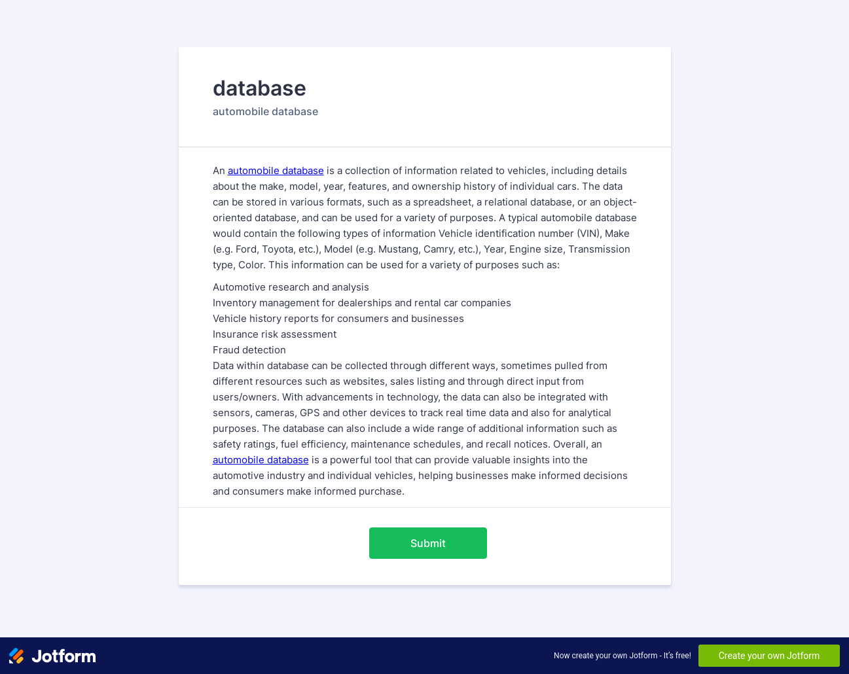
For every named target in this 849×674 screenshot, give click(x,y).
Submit (428, 543)
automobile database (276, 170)
